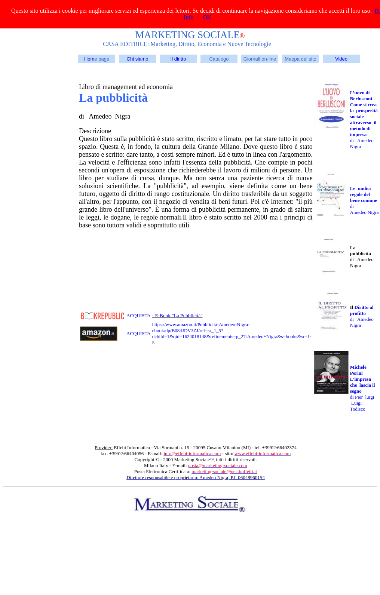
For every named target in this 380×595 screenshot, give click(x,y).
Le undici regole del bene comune (363, 194)
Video (341, 59)
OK (207, 17)
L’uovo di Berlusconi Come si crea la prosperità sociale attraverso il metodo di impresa (364, 113)
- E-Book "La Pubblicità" (177, 315)
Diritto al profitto (362, 310)
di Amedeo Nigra (364, 209)
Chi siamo (137, 59)
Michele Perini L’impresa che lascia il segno (362, 379)
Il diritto (178, 59)
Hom (89, 59)
